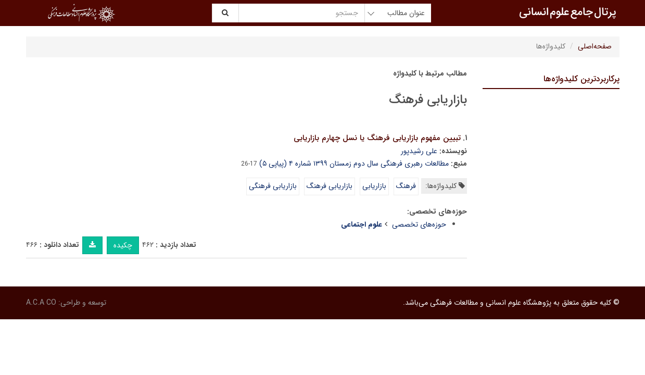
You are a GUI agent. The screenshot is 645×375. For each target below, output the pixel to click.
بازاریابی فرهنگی (273, 186)
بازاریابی (374, 186)
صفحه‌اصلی (595, 46)
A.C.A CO (41, 302)
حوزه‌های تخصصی (419, 224)
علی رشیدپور (419, 151)
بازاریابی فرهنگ (329, 186)
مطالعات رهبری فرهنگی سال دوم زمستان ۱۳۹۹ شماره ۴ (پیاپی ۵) (354, 163)
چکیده (122, 245)
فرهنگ (406, 186)
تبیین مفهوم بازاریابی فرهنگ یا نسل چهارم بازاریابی (377, 138)
